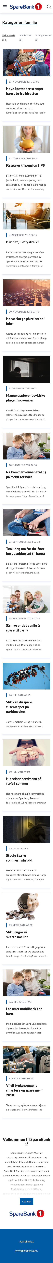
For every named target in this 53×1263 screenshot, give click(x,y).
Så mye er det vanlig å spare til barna (23, 627)
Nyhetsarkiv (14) (8, 37)
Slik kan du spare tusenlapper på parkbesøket (19, 707)
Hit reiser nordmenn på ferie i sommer (23, 781)
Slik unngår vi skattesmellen (17, 934)
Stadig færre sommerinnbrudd (19, 857)
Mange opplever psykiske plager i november (25, 397)
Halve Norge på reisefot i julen (25, 321)
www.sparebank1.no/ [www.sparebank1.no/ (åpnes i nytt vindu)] (26, 1250)
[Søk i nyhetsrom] (49, 6)
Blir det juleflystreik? (22, 242)
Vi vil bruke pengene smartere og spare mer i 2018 (24, 1090)
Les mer (26, 1201)
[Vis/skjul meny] (5, 6)
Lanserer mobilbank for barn (24, 1011)
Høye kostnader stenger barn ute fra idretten (24, 91)
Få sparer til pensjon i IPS (25, 165)
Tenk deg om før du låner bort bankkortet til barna (25, 551)
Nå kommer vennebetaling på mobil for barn (26, 474)
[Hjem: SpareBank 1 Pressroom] (25, 7)
